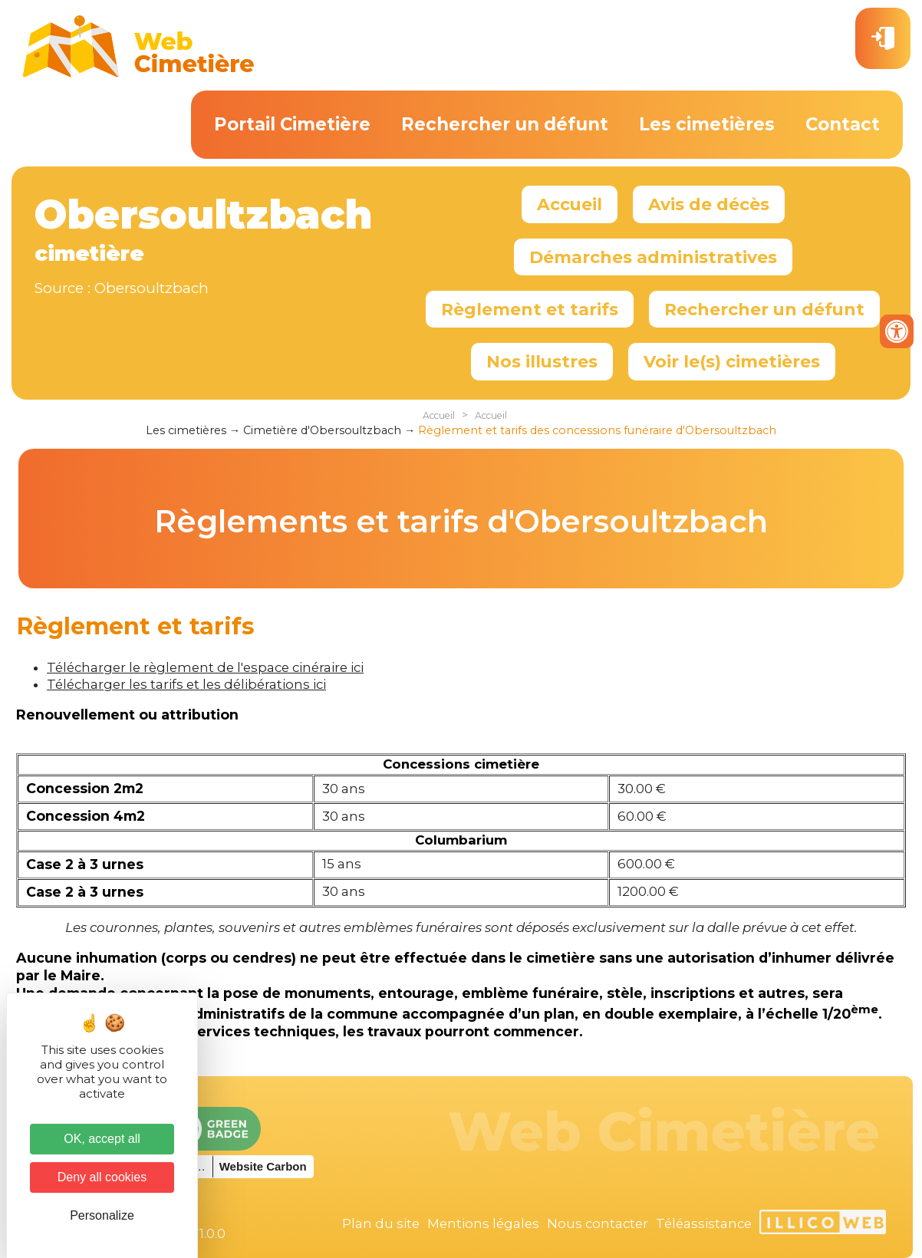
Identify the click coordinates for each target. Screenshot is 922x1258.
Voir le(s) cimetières (732, 361)
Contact (842, 124)
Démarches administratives (653, 257)
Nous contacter (597, 1223)
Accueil (569, 204)
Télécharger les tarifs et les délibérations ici (186, 684)
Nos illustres (542, 361)
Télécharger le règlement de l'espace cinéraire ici (205, 667)
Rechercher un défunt (504, 124)
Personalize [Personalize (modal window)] (102, 1215)
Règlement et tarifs (529, 309)
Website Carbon (263, 1166)
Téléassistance (704, 1223)
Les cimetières (707, 124)
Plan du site (381, 1223)
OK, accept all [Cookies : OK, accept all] (102, 1138)
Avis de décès (708, 204)
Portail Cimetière (292, 124)
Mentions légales (483, 1223)
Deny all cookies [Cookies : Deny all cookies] (102, 1177)
